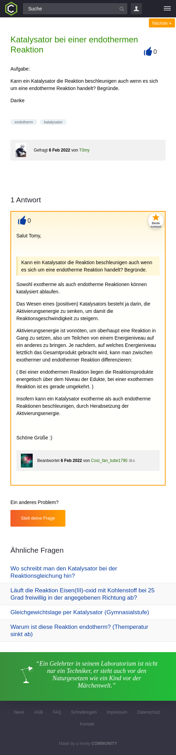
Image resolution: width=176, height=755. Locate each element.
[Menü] (167, 8)
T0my (84, 150)
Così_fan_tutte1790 (109, 460)
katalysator (53, 122)
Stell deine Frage (38, 518)
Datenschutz (148, 712)
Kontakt (87, 724)
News (19, 712)
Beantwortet (48, 460)
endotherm (24, 122)
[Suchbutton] (121, 8)
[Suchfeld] (75, 8)
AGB (38, 712)
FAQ (57, 712)
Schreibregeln (84, 712)
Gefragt (41, 150)
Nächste (161, 23)
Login (136, 8)
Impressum (117, 712)
